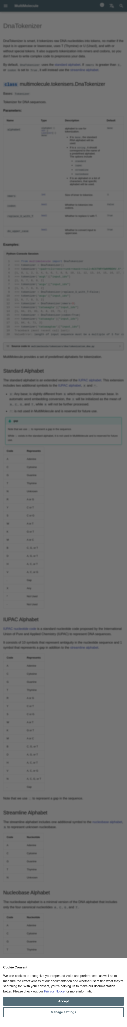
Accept (63, 1001)
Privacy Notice (54, 991)
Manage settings (63, 1012)
